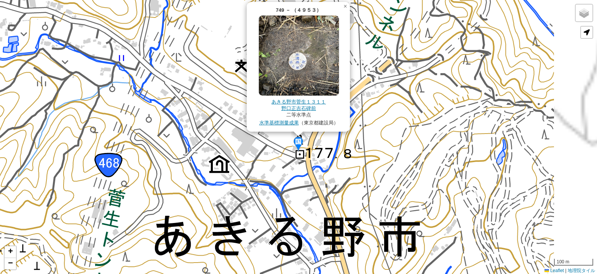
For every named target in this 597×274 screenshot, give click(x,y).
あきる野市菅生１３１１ (298, 102)
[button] (298, 144)
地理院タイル (581, 270)
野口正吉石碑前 (298, 108)
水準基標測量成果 (279, 123)
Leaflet (554, 270)
